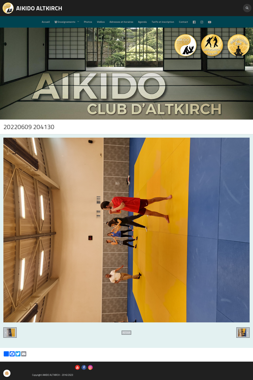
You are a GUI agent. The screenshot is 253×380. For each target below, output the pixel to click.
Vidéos (101, 22)
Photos (88, 22)
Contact (183, 22)
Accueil (46, 22)
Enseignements (65, 22)
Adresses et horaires (121, 22)
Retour (126, 332)
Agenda (142, 22)
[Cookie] (6, 373)
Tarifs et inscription (163, 22)
